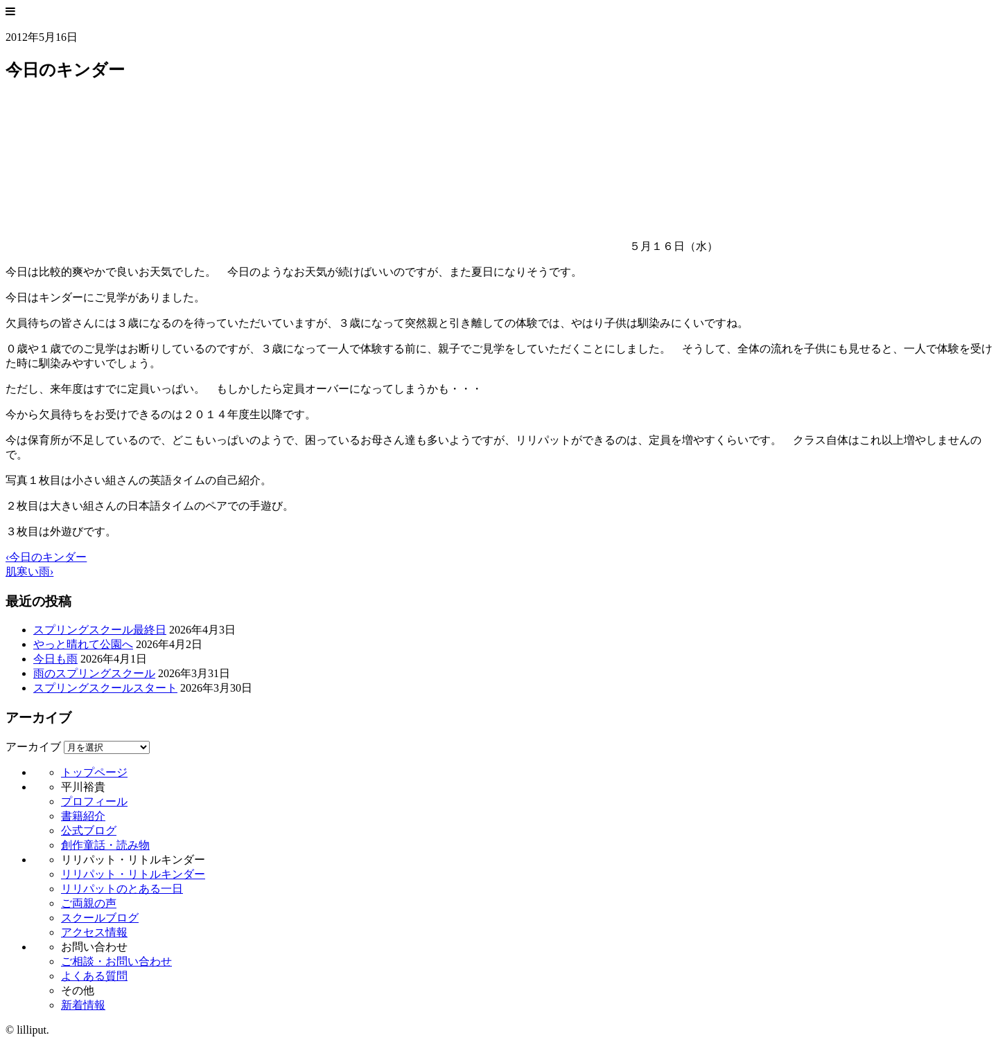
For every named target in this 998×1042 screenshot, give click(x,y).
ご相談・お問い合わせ (116, 961)
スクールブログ (100, 918)
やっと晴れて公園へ (83, 644)
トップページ (94, 772)
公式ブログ (88, 830)
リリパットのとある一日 (122, 889)
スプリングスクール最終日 (99, 630)
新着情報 (83, 1005)
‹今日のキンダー (46, 557)
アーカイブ (33, 747)
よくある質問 (94, 976)
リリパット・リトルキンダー (133, 874)
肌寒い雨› (29, 571)
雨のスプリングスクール (94, 673)
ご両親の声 (88, 903)
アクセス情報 (94, 932)
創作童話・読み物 (105, 845)
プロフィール (94, 801)
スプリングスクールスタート (105, 688)
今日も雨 (55, 659)
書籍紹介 (83, 816)
